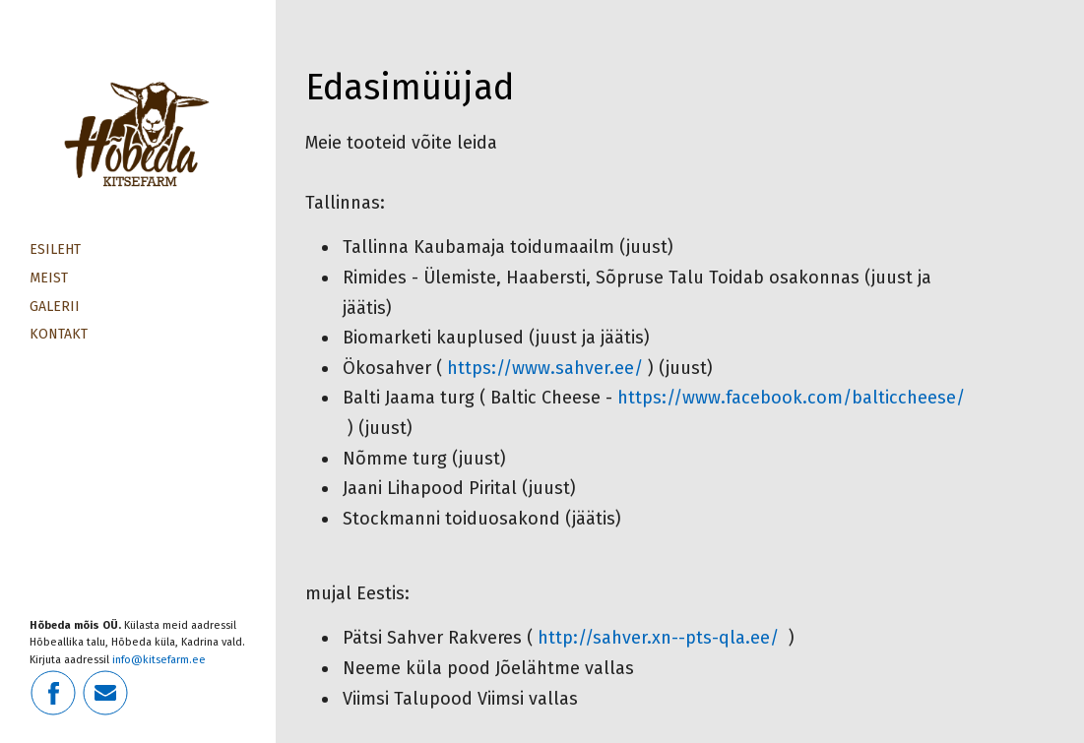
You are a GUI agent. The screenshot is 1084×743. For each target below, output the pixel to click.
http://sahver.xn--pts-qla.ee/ (661, 638)
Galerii (55, 306)
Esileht (55, 249)
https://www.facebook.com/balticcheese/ (791, 397)
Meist (49, 278)
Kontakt (59, 334)
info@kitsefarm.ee (159, 659)
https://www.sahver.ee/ (545, 368)
